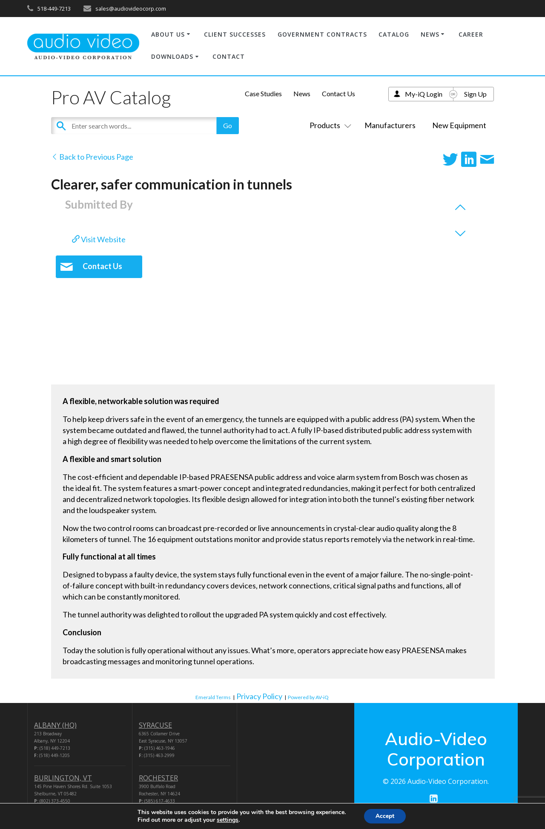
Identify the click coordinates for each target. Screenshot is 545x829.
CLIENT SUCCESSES (235, 34)
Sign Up (475, 94)
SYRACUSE (155, 725)
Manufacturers (390, 125)
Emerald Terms (213, 697)
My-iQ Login (423, 94)
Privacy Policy (259, 696)
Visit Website (99, 239)
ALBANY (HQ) (55, 725)
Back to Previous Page (92, 156)
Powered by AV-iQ (308, 697)
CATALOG (394, 34)
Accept (385, 816)
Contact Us (338, 93)
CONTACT (228, 56)
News (301, 93)
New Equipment (459, 125)
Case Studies (263, 93)
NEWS (430, 34)
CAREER (471, 34)
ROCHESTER (158, 778)
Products (329, 125)
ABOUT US (168, 34)
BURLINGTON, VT (63, 778)
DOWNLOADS (172, 56)
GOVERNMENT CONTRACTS (322, 34)
